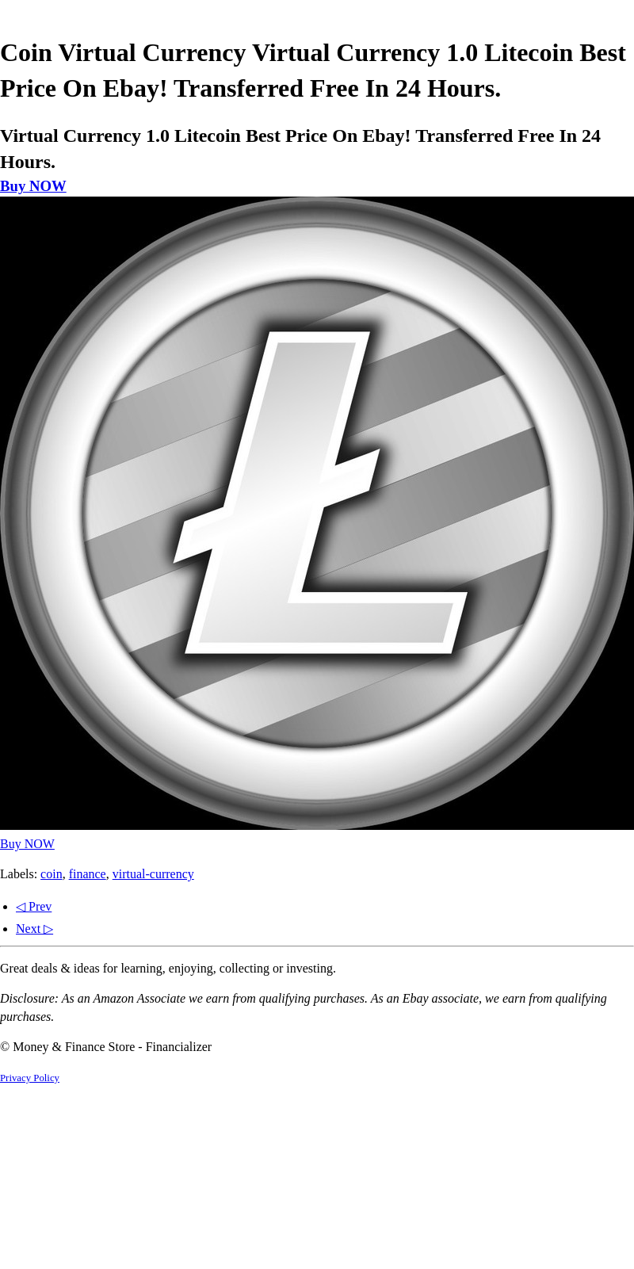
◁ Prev (34, 906)
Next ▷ (34, 928)
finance (87, 874)
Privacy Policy (29, 1078)
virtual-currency (153, 874)
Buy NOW (33, 186)
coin (51, 874)
